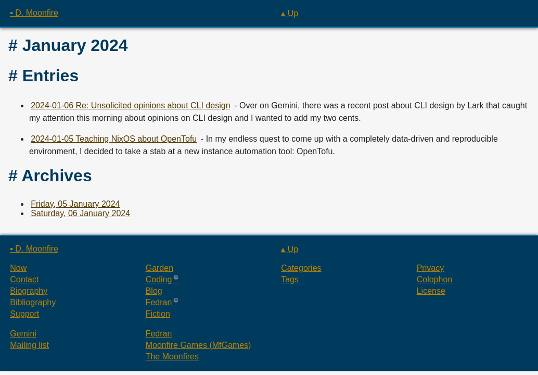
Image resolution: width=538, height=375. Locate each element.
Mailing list (29, 345)
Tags (290, 279)
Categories (301, 268)
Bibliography (33, 302)
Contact (24, 279)
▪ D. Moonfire (34, 12)
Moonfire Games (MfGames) (198, 345)
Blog (154, 290)
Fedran (159, 302)
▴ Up (289, 13)
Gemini (23, 333)
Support (24, 313)
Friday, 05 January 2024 (75, 203)
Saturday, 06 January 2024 (80, 213)
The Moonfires (172, 356)
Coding (159, 279)
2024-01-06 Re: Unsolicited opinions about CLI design (130, 105)
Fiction (158, 313)
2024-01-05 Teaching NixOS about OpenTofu (114, 138)
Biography (28, 290)
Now (18, 268)
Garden (159, 268)
